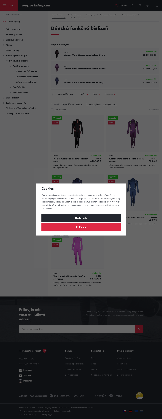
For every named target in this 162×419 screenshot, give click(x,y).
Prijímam (81, 227)
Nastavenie (81, 218)
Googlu (67, 202)
